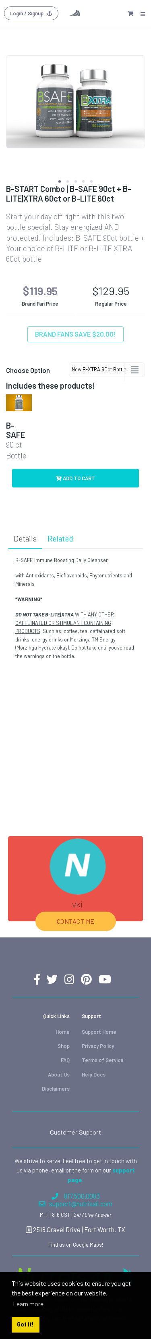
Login (31, 13)
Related (60, 538)
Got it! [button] (25, 1324)
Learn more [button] (28, 1304)
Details (25, 538)
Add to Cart (75, 478)
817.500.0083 (76, 1196)
